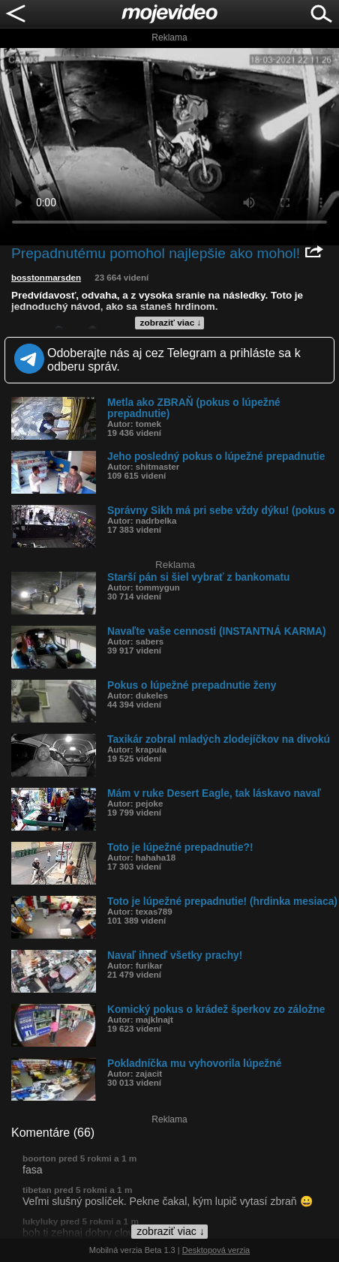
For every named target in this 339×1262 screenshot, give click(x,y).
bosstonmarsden (46, 277)
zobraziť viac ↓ (171, 322)
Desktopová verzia (216, 1249)
